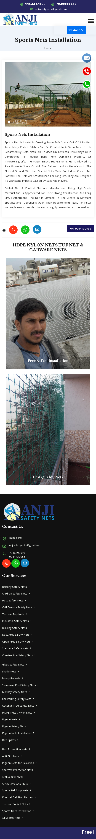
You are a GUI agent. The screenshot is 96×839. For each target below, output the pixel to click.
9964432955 (35, 4)
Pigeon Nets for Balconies (19, 763)
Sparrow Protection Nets (19, 770)
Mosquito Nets (13, 678)
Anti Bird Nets (12, 756)
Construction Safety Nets (19, 655)
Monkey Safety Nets (16, 692)
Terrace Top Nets (15, 614)
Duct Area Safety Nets (17, 634)
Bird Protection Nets (16, 749)
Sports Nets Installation (18, 811)
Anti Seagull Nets (14, 776)
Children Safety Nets (16, 593)
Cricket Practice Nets (16, 783)
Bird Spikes (10, 740)
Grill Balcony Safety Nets (19, 607)
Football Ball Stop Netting (19, 797)
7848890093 (66, 4)
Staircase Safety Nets (17, 648)
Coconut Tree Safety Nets (20, 705)
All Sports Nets (13, 817)
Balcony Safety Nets (16, 586)
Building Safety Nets (16, 628)
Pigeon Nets (11, 719)
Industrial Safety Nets (17, 621)
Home (48, 48)
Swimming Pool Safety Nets (20, 685)
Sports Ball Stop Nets (17, 790)
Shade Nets (11, 671)
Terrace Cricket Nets (16, 804)
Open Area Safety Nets (18, 641)
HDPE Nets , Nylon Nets (19, 712)
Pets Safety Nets (14, 600)
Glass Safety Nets (15, 664)
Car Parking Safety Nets (18, 699)
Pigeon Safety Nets (15, 726)
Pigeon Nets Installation (18, 733)
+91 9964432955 (80, 228)
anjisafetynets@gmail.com (48, 9)
